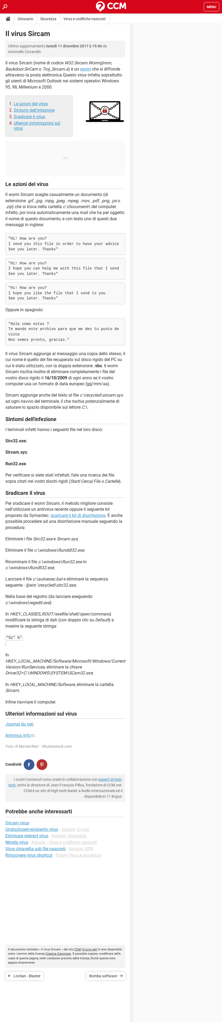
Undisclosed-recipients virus (31, 829)
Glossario (25, 19)
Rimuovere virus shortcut (28, 855)
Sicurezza (48, 19)
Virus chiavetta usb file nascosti (35, 848)
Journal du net (19, 724)
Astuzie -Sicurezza (69, 835)
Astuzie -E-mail (75, 829)
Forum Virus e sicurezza (78, 855)
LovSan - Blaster (27, 976)
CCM (77, 949)
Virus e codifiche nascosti (84, 19)
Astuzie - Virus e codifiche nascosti (64, 842)
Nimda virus (16, 842)
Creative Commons (58, 954)
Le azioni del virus (31, 103)
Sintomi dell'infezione (34, 110)
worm (85, 69)
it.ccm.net (89, 949)
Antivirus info (18, 735)
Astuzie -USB (81, 848)
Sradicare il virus (29, 116)
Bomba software (103, 976)
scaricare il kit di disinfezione (78, 515)
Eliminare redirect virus (26, 835)
